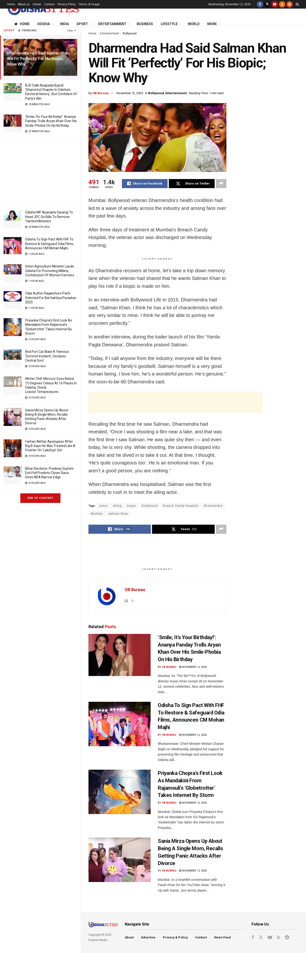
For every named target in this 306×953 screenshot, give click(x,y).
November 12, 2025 (129, 93)
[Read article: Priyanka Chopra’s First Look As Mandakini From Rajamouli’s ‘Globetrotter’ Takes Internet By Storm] (119, 792)
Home (11, 4)
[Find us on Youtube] (275, 4)
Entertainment (112, 24)
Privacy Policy (67, 4)
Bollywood (130, 33)
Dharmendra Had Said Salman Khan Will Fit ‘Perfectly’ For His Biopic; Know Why (38, 58)
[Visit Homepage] (43, 9)
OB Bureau (101, 93)
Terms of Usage (89, 4)
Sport (82, 24)
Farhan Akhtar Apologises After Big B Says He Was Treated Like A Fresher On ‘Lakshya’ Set (50, 446)
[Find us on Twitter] (267, 4)
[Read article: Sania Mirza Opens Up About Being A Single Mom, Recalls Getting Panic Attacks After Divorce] (119, 860)
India (64, 24)
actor (103, 505)
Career (37, 4)
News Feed (222, 937)
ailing (117, 505)
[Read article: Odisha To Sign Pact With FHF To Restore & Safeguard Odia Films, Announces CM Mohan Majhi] (119, 724)
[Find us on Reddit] (289, 4)
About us (24, 4)
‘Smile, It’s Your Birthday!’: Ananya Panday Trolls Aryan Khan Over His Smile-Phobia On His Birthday (51, 121)
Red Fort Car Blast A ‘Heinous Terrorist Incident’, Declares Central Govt (47, 356)
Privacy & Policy (175, 937)
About (129, 937)
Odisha (43, 24)
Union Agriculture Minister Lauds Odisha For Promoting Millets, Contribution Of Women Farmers (49, 270)
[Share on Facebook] (145, 183)
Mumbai (97, 513)
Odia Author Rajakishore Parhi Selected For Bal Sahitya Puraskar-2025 (51, 297)
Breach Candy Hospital (180, 505)
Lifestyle (169, 24)
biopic (131, 505)
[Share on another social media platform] (221, 183)
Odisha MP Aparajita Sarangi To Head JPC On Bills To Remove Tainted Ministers (49, 216)
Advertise (148, 937)
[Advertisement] (40, 171)
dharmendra (213, 505)
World (194, 24)
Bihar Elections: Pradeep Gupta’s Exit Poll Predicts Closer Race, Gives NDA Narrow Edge (49, 473)
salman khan (118, 513)
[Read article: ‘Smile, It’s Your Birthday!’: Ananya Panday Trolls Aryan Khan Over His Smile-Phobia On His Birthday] (119, 656)
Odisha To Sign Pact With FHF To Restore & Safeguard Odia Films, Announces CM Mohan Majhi (49, 243)
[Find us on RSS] (282, 4)
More (212, 24)
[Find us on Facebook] (260, 4)
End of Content (40, 498)
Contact (49, 4)
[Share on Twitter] (191, 183)
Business (145, 24)
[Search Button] (297, 4)
